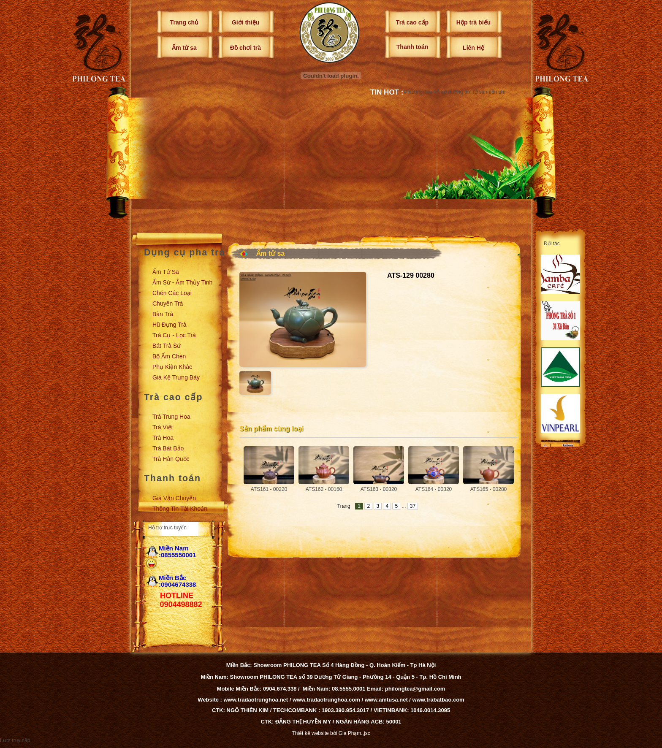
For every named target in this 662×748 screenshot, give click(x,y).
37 (412, 506)
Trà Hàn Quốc (171, 458)
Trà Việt (162, 427)
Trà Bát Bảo (168, 448)
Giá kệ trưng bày (176, 377)
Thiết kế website (310, 733)
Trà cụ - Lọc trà (174, 335)
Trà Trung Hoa (171, 416)
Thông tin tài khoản (179, 508)
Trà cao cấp (412, 22)
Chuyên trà (167, 303)
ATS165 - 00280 (488, 489)
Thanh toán (412, 46)
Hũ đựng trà (169, 324)
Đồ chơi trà (245, 47)
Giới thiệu (245, 22)
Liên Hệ (473, 47)
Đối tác (552, 244)
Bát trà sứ (166, 345)
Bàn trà (162, 314)
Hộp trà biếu (473, 22)
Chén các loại (172, 293)
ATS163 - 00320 (379, 489)
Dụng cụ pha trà (184, 252)
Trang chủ (184, 22)
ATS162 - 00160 (324, 489)
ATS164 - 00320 (433, 489)
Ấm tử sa (184, 47)
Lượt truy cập (15, 740)
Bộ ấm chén (169, 356)
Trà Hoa (163, 437)
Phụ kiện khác (172, 366)
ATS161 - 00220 (269, 489)
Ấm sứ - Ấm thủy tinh (182, 282)
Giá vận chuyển (174, 498)
